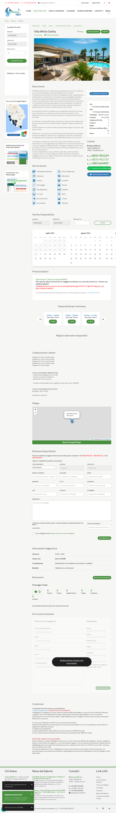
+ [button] (35, 409)
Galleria (105, 31)
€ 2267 (53, 321)
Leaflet (92, 439)
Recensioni (78, 25)
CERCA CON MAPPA (56, 11)
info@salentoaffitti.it (46, 3)
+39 (99, 160)
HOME (28, 11)
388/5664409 (37, 458)
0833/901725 (98, 456)
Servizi (51, 25)
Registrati (96, 3)
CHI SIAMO (70, 11)
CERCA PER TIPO (39, 11)
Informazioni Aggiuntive (63, 25)
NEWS (107, 11)
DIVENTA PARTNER (84, 11)
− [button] (35, 413)
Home (7, 21)
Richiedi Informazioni (99, 174)
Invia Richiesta (104, 538)
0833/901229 (87, 456)
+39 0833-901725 (76, 788)
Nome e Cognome (38, 473)
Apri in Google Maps (71, 442)
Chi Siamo (99, 788)
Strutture (13, 21)
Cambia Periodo (17, 61)
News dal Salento (102, 793)
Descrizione (36, 25)
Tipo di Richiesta (37, 464)
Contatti (99, 790)
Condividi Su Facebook (99, 93)
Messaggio (36, 499)
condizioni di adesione (61, 533)
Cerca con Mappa (102, 785)
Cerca (102, 223)
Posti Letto (11, 49)
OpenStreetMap (106, 439)
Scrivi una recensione (102, 577)
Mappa (44, 25)
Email (89, 473)
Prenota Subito (93, 31)
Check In (9, 31)
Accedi (85, 3)
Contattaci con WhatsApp (100, 168)
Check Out (10, 40)
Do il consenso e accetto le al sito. (53, 533)
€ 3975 (90, 321)
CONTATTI (99, 11)
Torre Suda (38, 35)
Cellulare (63, 473)
